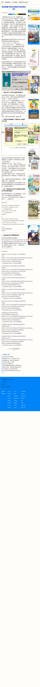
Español (9, 402)
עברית (15, 391)
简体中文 (3, 393)
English (9, 400)
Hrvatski (15, 396)
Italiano (15, 400)
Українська (23, 405)
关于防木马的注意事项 (8, 356)
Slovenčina (23, 396)
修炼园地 (7, 2)
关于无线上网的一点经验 (8, 362)
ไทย (22, 400)
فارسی (9, 405)
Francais (9, 407)
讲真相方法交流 (23, 2)
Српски (22, 398)
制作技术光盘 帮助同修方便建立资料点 (12, 367)
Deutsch (9, 398)
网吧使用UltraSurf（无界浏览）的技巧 (11, 358)
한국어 (15, 405)
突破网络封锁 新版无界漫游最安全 (11, 360)
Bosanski (10, 393)
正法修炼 (14, 2)
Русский (23, 393)
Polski (15, 407)
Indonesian (16, 398)
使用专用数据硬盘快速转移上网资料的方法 (12, 365)
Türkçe (22, 402)
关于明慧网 (3, 381)
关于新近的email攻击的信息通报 (10, 368)
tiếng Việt (23, 407)
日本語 (15, 402)
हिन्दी (15, 393)
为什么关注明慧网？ (5, 386)
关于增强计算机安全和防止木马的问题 (11, 370)
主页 (2, 2)
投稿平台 (3, 384)
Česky (9, 396)
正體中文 (3, 391)
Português (23, 391)
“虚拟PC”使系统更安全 (8, 363)
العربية (9, 391)
